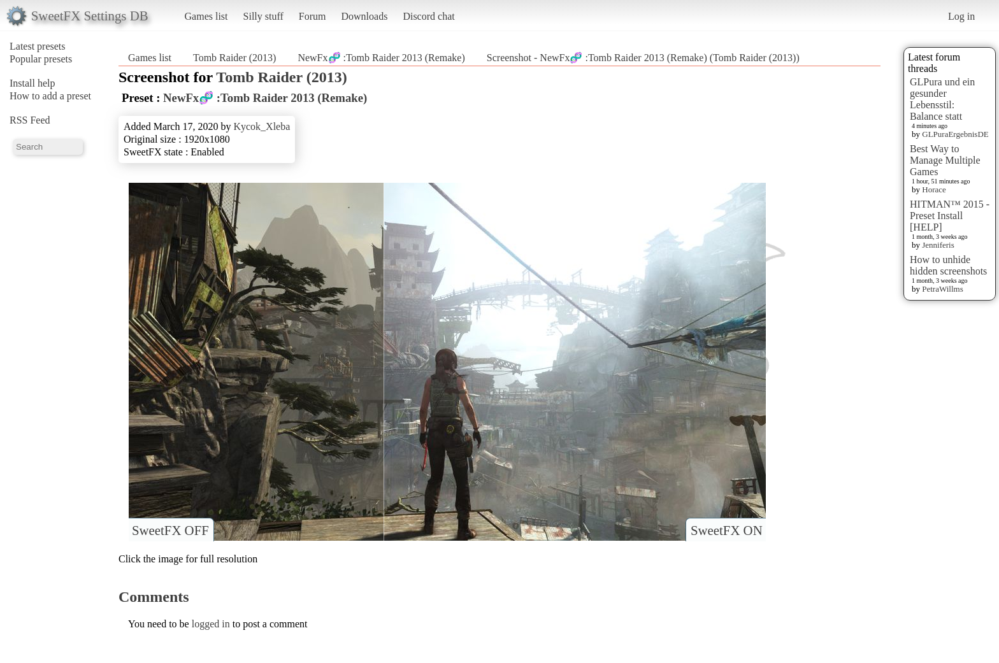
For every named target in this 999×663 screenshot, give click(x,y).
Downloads (364, 16)
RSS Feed (30, 120)
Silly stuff (263, 16)
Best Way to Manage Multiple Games (945, 160)
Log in (961, 16)
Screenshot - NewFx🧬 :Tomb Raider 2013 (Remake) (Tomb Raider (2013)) (643, 57)
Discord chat (428, 16)
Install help (32, 83)
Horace (934, 189)
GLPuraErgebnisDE (955, 134)
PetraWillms (942, 289)
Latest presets (38, 46)
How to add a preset (50, 95)
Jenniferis (938, 245)
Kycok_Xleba (261, 126)
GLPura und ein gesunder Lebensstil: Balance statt (942, 99)
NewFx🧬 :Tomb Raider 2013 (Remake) (381, 57)
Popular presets (41, 58)
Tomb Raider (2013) (234, 57)
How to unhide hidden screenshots (948, 265)
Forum (312, 16)
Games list (206, 16)
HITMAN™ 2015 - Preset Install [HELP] (949, 215)
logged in (211, 623)
